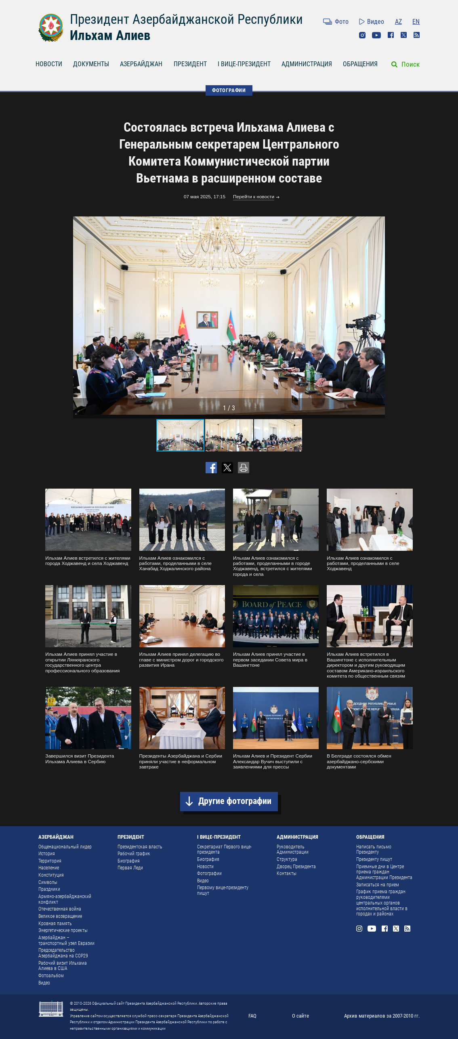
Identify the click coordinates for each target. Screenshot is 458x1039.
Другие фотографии (234, 801)
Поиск (410, 64)
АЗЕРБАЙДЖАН (141, 64)
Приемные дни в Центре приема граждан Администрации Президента (384, 872)
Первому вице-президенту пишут (222, 890)
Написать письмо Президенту (373, 849)
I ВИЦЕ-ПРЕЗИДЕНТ (244, 64)
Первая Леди (130, 868)
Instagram (362, 35)
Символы (47, 882)
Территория (49, 861)
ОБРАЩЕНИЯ (360, 64)
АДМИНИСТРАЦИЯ (307, 64)
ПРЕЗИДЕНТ (190, 64)
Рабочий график (134, 853)
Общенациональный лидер (65, 847)
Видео (375, 21)
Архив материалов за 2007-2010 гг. (382, 1016)
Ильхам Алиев (110, 35)
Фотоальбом (51, 975)
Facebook (391, 35)
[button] (377, 315)
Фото (342, 21)
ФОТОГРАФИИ (229, 90)
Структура (287, 859)
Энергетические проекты (63, 930)
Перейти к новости (253, 196)
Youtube (376, 35)
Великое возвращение (60, 916)
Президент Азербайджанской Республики (186, 19)
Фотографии (209, 873)
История (46, 853)
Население (48, 868)
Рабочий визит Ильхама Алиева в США (62, 966)
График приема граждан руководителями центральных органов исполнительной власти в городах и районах (382, 903)
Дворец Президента (296, 866)
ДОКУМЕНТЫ (91, 64)
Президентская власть (140, 847)
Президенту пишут (374, 859)
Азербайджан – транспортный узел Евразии (66, 940)
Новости (205, 866)
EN (416, 21)
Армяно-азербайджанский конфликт (64, 899)
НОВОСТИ (49, 64)
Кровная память (55, 923)
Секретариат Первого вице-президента (224, 849)
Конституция (51, 875)
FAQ (252, 1016)
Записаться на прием (377, 885)
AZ (398, 21)
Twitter (404, 35)
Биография (129, 861)
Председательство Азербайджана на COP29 (63, 953)
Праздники (49, 889)
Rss (417, 35)
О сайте (300, 1016)
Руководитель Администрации (293, 849)
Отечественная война (59, 909)
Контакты (286, 873)
